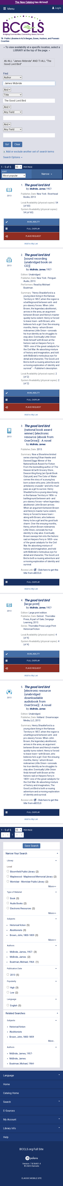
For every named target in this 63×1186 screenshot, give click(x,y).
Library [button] (10, 860)
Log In (58, 8)
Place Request (23, 236)
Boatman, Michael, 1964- (22, 962)
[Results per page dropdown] (18, 167)
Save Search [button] (31, 845)
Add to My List (31, 243)
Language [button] (11, 999)
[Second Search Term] (27, 100)
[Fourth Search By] (12, 129)
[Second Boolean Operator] (7, 107)
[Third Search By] (12, 112)
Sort (4, 172)
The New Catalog (24, 2)
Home (6, 1084)
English (14, 1005)
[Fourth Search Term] (27, 135)
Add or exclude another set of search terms (28, 151)
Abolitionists (16, 930)
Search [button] (31, 1101)
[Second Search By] (12, 95)
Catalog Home (11, 1093)
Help (5, 1137)
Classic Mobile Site (31, 1178)
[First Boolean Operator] (7, 90)
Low (12, 992)
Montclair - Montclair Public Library (27, 881)
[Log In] (52, 8)
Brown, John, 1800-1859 (22, 935)
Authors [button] (10, 945)
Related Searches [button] (15, 1013)
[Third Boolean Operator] (7, 124)
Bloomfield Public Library (22, 871)
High (12, 987)
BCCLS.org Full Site (31, 1149)
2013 (13, 975)
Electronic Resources (21, 908)
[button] (47, 174)
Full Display (22, 229)
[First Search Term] (27, 83)
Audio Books (16, 903)
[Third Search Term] (27, 118)
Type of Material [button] (14, 892)
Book (13, 898)
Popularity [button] (11, 981)
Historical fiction (18, 925)
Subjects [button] (11, 919)
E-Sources (9, 1110)
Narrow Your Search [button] (16, 853)
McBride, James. (18, 957)
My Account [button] (31, 1119)
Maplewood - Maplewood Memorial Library (31, 876)
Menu (8, 8)
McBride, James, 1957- (21, 952)
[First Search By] (12, 77)
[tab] (47, 174)
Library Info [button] (31, 1128)
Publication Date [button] (14, 968)
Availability (22, 222)
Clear (17, 144)
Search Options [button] (12, 157)
